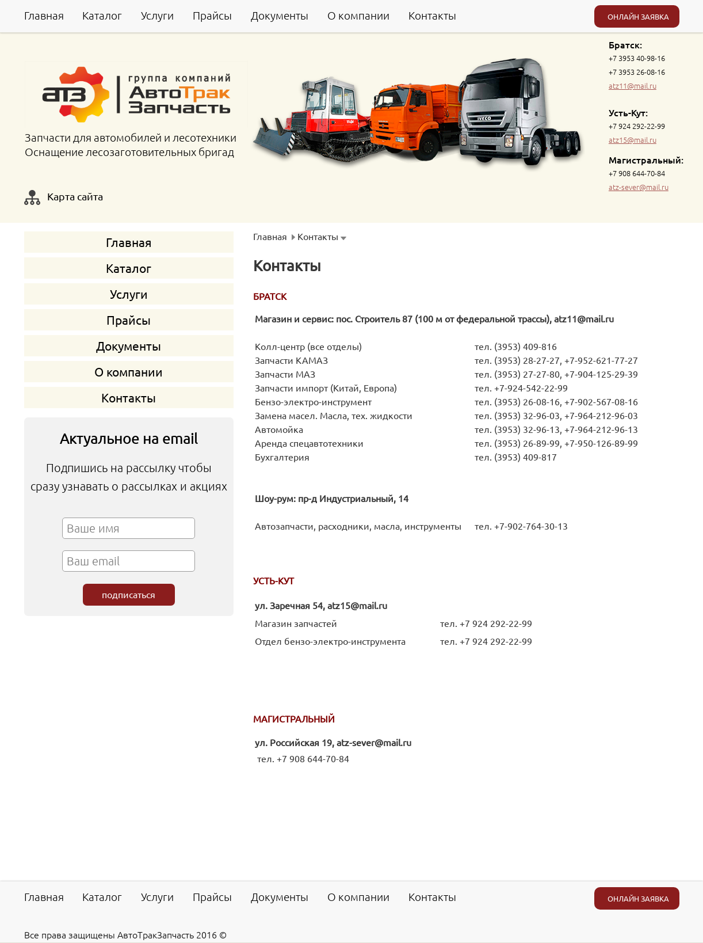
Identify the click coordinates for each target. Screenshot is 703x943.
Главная (44, 15)
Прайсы (212, 15)
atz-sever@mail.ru (638, 186)
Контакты (432, 15)
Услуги (157, 15)
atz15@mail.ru (632, 139)
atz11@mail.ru (632, 85)
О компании (358, 15)
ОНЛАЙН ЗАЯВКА (638, 16)
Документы (279, 15)
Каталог (102, 15)
